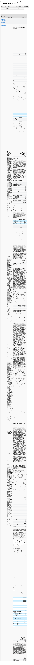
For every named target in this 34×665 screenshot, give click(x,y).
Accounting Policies (5, 8)
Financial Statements (9, 6)
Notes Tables (13, 8)
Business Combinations (3, 25)
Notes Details (20, 8)
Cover (2, 6)
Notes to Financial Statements (21, 6)
